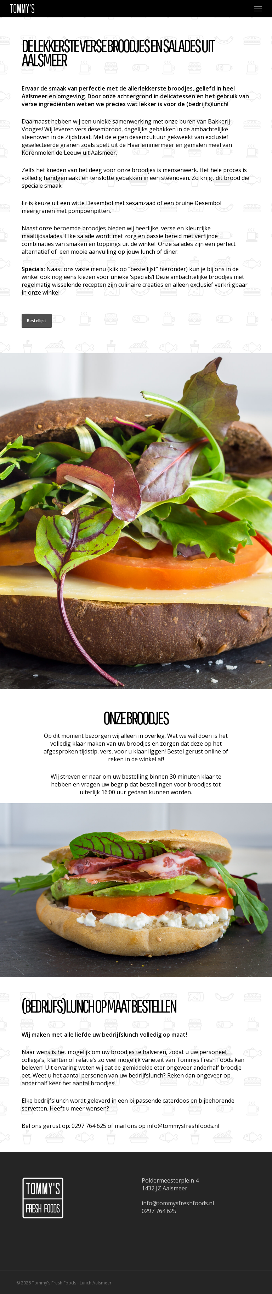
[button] (258, 8)
